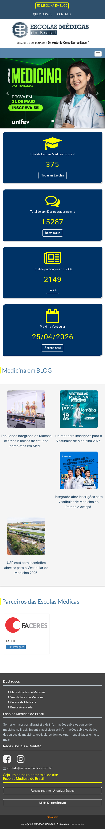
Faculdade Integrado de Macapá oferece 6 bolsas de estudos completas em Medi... (26, 441)
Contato (64, 14)
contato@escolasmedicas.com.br (29, 768)
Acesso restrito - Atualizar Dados (52, 790)
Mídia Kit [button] (52, 803)
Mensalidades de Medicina (26, 692)
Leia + (52, 290)
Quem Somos (42, 14)
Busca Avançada (20, 707)
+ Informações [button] (15, 647)
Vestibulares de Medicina (26, 697)
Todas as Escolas (52, 175)
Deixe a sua (52, 233)
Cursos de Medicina (22, 702)
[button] (8, 93)
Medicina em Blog (52, 5)
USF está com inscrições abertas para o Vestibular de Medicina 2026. (26, 568)
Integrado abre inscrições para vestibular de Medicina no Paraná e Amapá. (79, 502)
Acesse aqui (52, 348)
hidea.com (52, 817)
